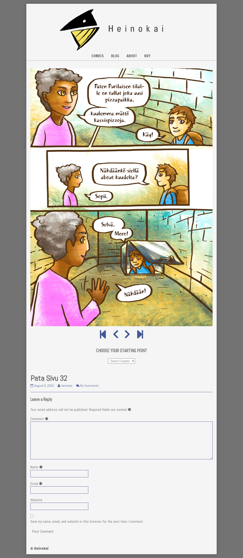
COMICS (97, 55)
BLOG (115, 55)
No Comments (89, 386)
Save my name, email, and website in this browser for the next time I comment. (87, 521)
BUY (147, 55)
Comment (40, 418)
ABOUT (131, 55)
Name (37, 467)
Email (37, 483)
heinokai (66, 386)
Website (36, 499)
